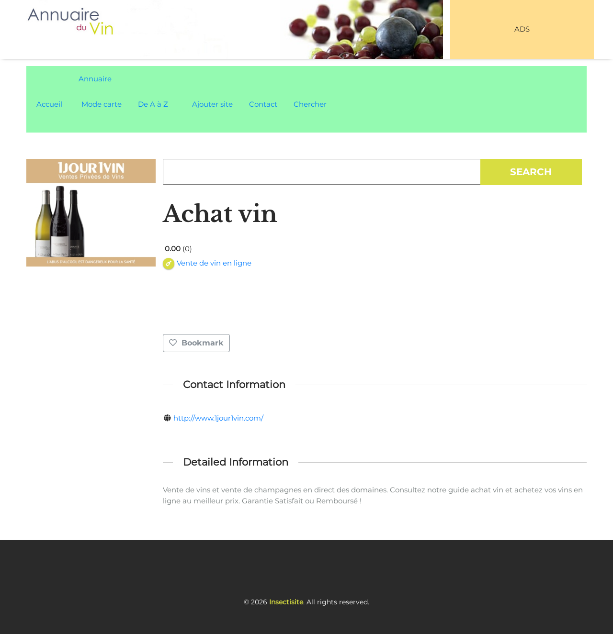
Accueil (49, 104)
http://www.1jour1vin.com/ (218, 418)
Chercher (310, 104)
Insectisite (286, 602)
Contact (263, 104)
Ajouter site (212, 104)
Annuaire (95, 78)
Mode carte (101, 104)
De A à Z (153, 104)
